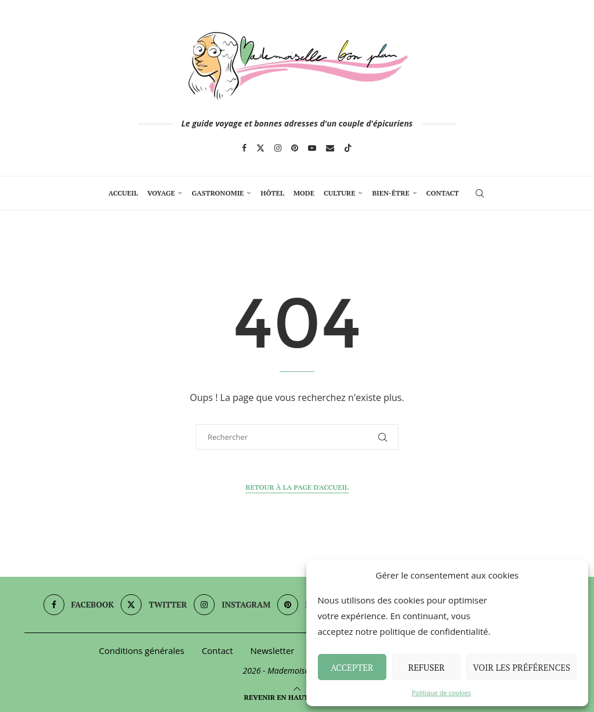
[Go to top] (297, 696)
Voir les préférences (521, 667)
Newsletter (273, 650)
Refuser (426, 667)
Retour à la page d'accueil (297, 487)
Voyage (161, 193)
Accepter (352, 667)
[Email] (330, 148)
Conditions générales (141, 650)
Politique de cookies (441, 692)
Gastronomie (217, 193)
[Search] (480, 193)
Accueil (123, 193)
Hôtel (272, 193)
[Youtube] (312, 148)
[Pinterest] (294, 148)
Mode (304, 193)
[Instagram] (277, 148)
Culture (339, 193)
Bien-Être (390, 193)
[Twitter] (260, 148)
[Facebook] (244, 148)
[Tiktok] (348, 148)
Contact (442, 193)
